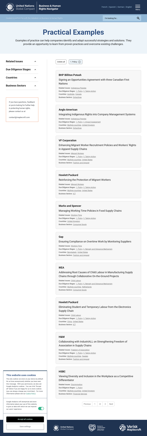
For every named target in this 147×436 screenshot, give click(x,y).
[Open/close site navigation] (137, 7)
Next (111, 404)
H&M (62, 336)
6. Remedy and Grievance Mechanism (97, 249)
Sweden (85, 356)
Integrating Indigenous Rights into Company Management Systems (97, 114)
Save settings (25, 426)
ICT (74, 194)
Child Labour (76, 280)
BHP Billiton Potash (70, 74)
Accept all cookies (25, 419)
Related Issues (14, 61)
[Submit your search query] (138, 18)
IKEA (61, 267)
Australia (70, 94)
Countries (11, 77)
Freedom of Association (80, 350)
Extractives (77, 97)
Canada (78, 94)
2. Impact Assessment (92, 122)
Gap (61, 236)
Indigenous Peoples (78, 88)
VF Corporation (67, 140)
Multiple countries (74, 125)
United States (87, 160)
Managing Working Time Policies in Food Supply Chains (90, 210)
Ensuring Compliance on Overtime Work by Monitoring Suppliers (95, 241)
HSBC (62, 371)
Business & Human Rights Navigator (50, 7)
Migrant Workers (77, 153)
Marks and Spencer (70, 205)
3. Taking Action (89, 91)
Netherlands (87, 287)
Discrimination (76, 384)
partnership (19, 18)
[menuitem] (105, 7)
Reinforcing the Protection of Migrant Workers (85, 179)
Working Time (76, 215)
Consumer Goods (80, 224)
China (69, 321)
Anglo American (68, 109)
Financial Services (80, 394)
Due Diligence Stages (18, 69)
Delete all (61, 62)
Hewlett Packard (68, 175)
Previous (87, 404)
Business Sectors (16, 85)
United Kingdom (88, 125)
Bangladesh (72, 252)
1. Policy (73, 62)
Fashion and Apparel (81, 163)
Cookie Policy (30, 394)
